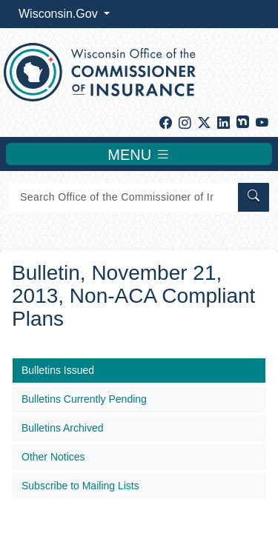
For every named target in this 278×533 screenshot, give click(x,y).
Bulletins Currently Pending (84, 399)
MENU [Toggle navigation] (138, 154)
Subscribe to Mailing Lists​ (80, 486)
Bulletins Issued (57, 370)
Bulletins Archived (62, 428)
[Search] (122, 197)
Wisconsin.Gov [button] (60, 13)
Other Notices (53, 457)
